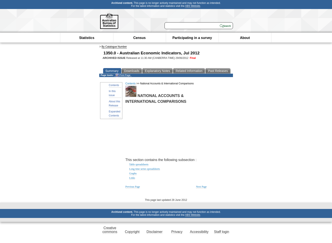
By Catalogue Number (114, 46)
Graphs (133, 173)
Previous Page (132, 186)
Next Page (201, 186)
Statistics (86, 38)
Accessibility (199, 232)
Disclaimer (155, 232)
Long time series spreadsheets (144, 168)
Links (132, 177)
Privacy (176, 232)
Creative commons (109, 230)
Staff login (221, 232)
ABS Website (192, 5)
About (245, 38)
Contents (114, 85)
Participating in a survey (192, 38)
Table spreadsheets (138, 164)
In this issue (112, 93)
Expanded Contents (114, 113)
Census (139, 38)
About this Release (114, 103)
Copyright (132, 232)
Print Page (122, 75)
